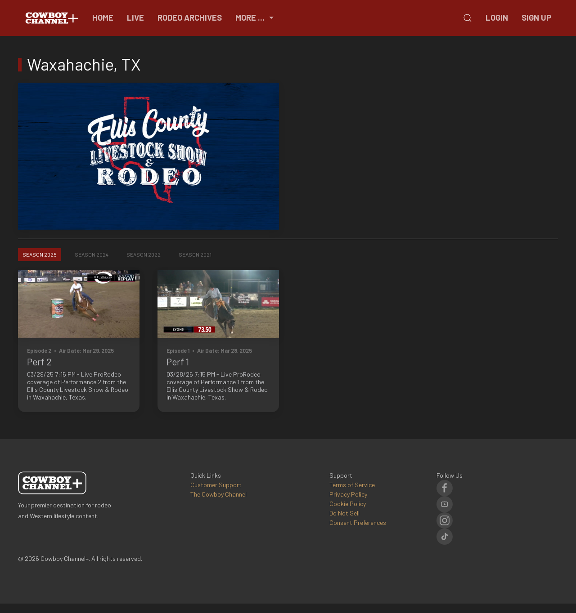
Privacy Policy (348, 494)
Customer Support (216, 485)
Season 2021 (195, 254)
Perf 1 (177, 361)
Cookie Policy (347, 503)
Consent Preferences (357, 522)
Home (102, 17)
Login (497, 17)
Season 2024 (91, 254)
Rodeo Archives (190, 17)
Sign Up (536, 17)
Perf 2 (39, 361)
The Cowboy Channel (218, 494)
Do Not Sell (344, 513)
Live (135, 17)
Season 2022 (143, 254)
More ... (255, 17)
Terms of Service (352, 485)
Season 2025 (39, 254)
